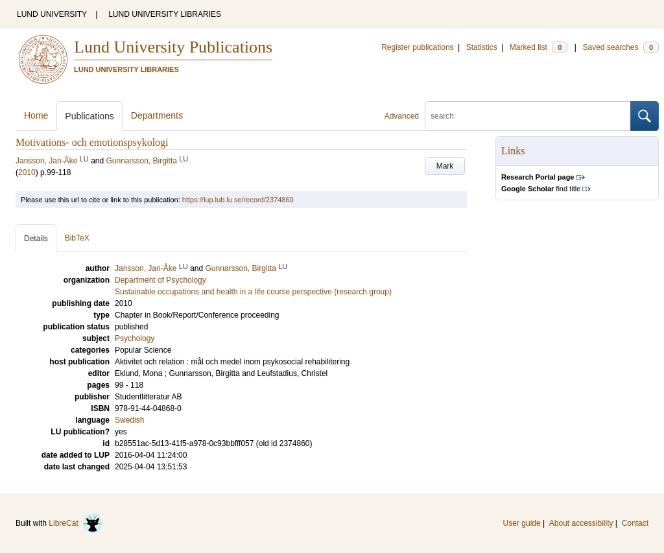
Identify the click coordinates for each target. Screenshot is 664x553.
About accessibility (581, 523)
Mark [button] (445, 166)
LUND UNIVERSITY (52, 14)
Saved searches (620, 47)
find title (540, 189)
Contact (635, 523)
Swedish (129, 420)
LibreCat (76, 523)
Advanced (402, 116)
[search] (528, 116)
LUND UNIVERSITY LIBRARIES (164, 14)
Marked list (538, 47)
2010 (27, 172)
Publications (89, 116)
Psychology (134, 338)
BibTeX (77, 237)
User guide (522, 523)
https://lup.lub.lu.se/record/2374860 (238, 200)
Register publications (417, 47)
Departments (157, 115)
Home (36, 115)
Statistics (481, 47)
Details (36, 238)
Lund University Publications (173, 47)
